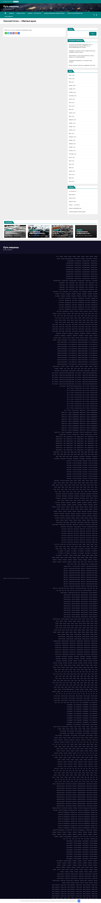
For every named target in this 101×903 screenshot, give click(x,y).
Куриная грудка (94, 520)
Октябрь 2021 (72, 150)
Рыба (56, 702)
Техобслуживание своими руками (54, 13)
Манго (79, 561)
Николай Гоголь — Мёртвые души (76, 640)
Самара (71, 726)
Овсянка (65, 665)
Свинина (95, 735)
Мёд (88, 588)
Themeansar (26, 578)
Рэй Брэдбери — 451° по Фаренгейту (90, 702)
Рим (62, 691)
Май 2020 (71, 178)
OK (79, 900)
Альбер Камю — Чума (63, 282)
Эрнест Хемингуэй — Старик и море (59, 884)
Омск (93, 669)
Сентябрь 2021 (72, 154)
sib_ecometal (18, 235)
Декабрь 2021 (72, 143)
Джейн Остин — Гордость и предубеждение (88, 410)
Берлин (76, 320)
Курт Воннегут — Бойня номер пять (74, 526)
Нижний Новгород (77, 634)
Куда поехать (9, 16)
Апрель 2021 (72, 171)
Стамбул (95, 755)
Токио (90, 768)
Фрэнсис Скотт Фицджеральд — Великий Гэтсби (87, 810)
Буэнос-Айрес (55, 324)
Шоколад (95, 880)
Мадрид (71, 555)
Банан (65, 315)
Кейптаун (95, 504)
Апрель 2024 (72, 112)
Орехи (96, 671)
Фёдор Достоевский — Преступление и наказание (66, 783)
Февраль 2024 (72, 119)
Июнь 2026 (71, 78)
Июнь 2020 (72, 174)
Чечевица (76, 869)
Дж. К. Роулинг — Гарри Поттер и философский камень (63, 372)
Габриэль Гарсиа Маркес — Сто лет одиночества (67, 339)
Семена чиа (60, 739)
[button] (94, 15)
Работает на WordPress (8, 578)
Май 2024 (71, 109)
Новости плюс (72, 201)
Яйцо (84, 898)
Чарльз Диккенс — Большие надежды (73, 840)
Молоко (57, 621)
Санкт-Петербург (94, 728)
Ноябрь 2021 (72, 147)
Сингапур (86, 748)
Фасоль (56, 781)
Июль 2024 (71, 102)
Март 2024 (71, 116)
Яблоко (53, 898)
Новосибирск (58, 656)
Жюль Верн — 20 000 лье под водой (74, 460)
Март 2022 (71, 133)
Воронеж (86, 335)
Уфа (85, 777)
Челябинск (74, 860)
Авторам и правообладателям (67, 258)
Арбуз (73, 313)
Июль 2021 (71, 160)
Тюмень (59, 772)
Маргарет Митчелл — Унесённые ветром (89, 564)
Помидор (77, 689)
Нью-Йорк (70, 660)
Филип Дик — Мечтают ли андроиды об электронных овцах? (85, 807)
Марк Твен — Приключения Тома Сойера (89, 566)
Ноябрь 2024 (72, 89)
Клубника (91, 509)
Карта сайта (57, 502)
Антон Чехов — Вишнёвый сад (65, 298)
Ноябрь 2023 (72, 123)
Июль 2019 (71, 181)
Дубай (65, 451)
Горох (65, 368)
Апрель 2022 (72, 130)
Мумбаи (75, 629)
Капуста (87, 498)
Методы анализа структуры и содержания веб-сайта (82, 65)
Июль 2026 (71, 75)
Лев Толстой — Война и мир (67, 528)
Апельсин (71, 311)
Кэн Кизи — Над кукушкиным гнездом (89, 526)
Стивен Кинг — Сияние (92, 759)
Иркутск (71, 480)
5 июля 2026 (33, 235)
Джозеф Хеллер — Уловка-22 (91, 432)
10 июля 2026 (10, 235)
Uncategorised (72, 191)
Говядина (67, 366)
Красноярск (84, 511)
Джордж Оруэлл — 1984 (61, 436)
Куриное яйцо (69, 524)
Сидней (71, 744)
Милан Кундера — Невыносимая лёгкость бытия (70, 592)
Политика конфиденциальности (68, 689)
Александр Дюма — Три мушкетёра (74, 260)
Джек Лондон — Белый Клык (78, 432)
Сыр (65, 768)
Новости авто (21, 13)
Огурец (84, 667)
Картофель (63, 502)
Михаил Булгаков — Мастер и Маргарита (89, 592)
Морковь (61, 621)
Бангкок (63, 317)
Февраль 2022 (72, 136)
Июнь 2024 (71, 106)
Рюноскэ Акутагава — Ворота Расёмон (89, 724)
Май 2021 (71, 167)
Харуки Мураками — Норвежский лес (71, 836)
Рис (62, 693)
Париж (56, 676)
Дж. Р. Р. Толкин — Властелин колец (90, 386)
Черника (78, 867)
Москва (92, 621)
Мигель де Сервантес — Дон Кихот (90, 590)
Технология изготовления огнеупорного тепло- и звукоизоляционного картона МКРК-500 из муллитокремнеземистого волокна (81, 46)
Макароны (95, 557)
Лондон (80, 544)
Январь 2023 (72, 126)
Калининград (94, 491)
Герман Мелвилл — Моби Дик (59, 366)
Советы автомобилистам (75, 13)
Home (57, 256)
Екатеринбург (75, 456)
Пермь (71, 682)
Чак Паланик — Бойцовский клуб (90, 838)
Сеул (72, 742)
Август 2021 (72, 157)
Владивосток (58, 333)
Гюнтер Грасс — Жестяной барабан (61, 370)
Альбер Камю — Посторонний (91, 280)
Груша (68, 368)
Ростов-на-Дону (57, 695)
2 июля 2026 (81, 235)
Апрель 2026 (72, 85)
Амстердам (84, 291)
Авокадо (61, 256)
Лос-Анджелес (74, 548)
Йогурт (77, 484)
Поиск (71, 29)
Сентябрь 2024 (73, 95)
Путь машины (11, 6)
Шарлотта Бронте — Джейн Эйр (63, 873)
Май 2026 (71, 82)
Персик (76, 687)
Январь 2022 (72, 140)
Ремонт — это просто (34, 13)
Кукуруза (73, 517)
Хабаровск (95, 829)
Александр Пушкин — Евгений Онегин (89, 260)
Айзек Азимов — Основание (79, 258)
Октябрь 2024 (72, 92)
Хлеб (81, 836)
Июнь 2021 (71, 164)
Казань (88, 487)
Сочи (78, 753)
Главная (11, 13)
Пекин (69, 680)
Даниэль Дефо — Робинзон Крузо (76, 370)
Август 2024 (72, 99)
